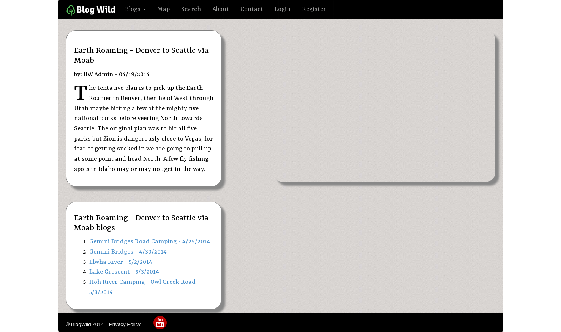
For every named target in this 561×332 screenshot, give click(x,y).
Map (163, 9)
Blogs (135, 9)
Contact (251, 9)
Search (191, 9)
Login (283, 9)
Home (91, 10)
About (220, 9)
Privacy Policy (125, 324)
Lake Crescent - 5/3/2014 (124, 272)
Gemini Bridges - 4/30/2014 (128, 251)
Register (314, 9)
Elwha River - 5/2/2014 (120, 262)
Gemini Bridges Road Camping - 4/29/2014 (149, 241)
